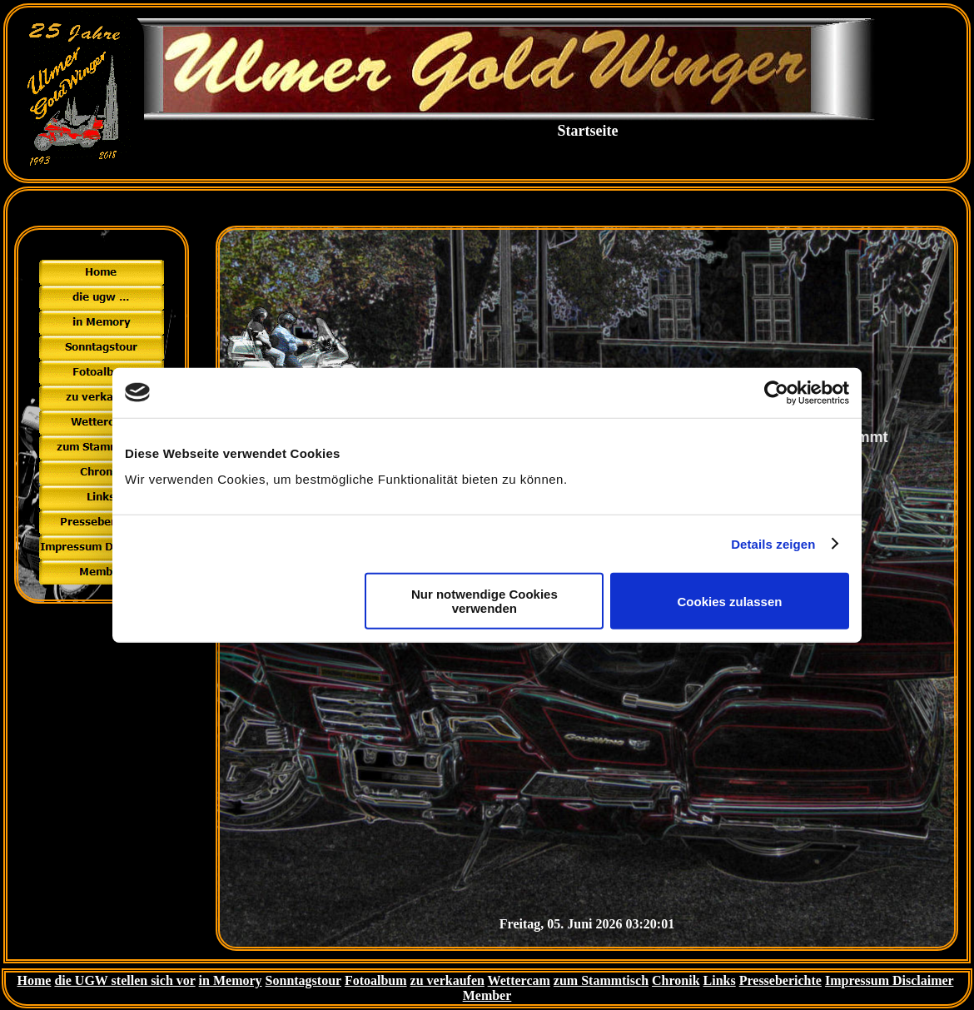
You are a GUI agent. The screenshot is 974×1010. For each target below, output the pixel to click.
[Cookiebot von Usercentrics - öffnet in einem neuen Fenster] (776, 392)
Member (487, 995)
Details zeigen (773, 543)
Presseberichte (780, 980)
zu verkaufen (447, 980)
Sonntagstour (303, 980)
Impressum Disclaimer (889, 980)
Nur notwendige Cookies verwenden (484, 601)
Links (719, 980)
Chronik (676, 980)
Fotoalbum (376, 980)
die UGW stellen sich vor (124, 980)
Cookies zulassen (730, 601)
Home (34, 980)
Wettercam (519, 980)
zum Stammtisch (601, 980)
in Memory (230, 980)
